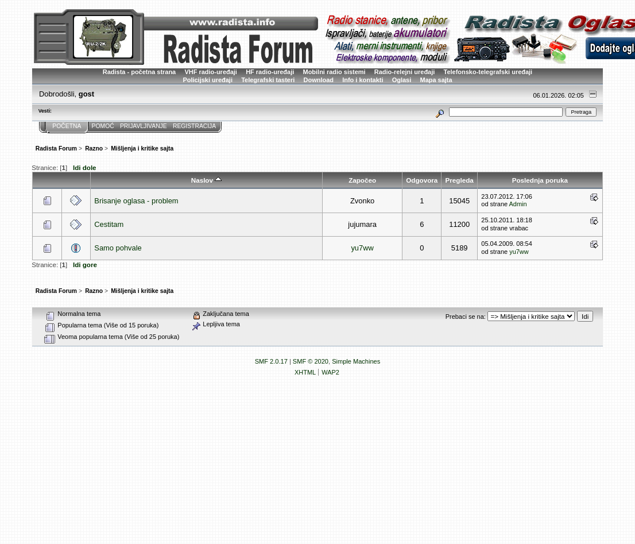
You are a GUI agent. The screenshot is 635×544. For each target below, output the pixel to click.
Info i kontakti (362, 79)
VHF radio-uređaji (210, 71)
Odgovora (421, 180)
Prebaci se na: (466, 316)
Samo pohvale (118, 248)
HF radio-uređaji (270, 71)
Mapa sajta (436, 79)
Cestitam (108, 224)
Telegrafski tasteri (268, 79)
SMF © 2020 (310, 361)
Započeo (362, 180)
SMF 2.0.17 (271, 361)
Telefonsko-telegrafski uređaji (488, 71)
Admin (518, 203)
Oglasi (402, 79)
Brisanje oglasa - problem (136, 200)
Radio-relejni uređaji (404, 71)
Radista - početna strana (139, 71)
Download (319, 79)
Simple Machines (356, 361)
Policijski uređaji (208, 79)
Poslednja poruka (540, 180)
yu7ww (362, 248)
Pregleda (460, 180)
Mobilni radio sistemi (334, 71)
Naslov (206, 180)
